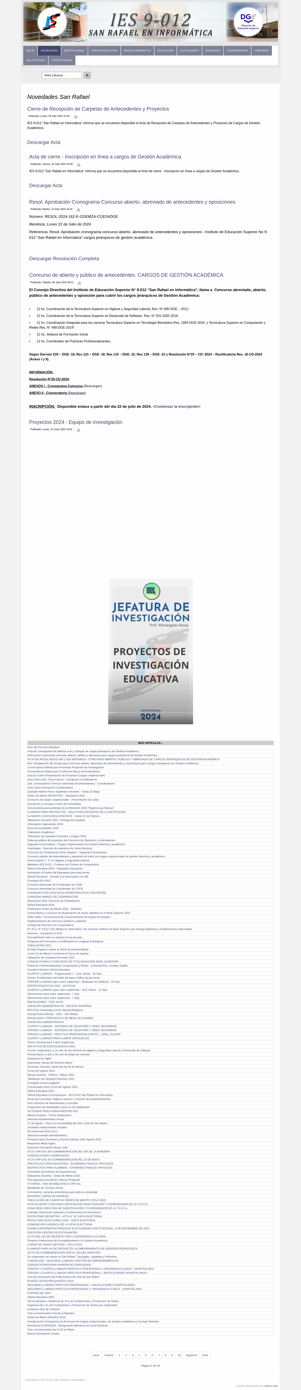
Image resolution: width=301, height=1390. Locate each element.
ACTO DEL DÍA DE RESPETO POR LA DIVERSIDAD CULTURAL (67, 1236)
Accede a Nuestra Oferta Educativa (48, 969)
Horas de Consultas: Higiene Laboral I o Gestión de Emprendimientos (69, 1099)
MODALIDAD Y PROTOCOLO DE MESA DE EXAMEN (60, 1018)
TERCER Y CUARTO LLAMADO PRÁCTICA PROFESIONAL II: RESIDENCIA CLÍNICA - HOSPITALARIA (90, 1268)
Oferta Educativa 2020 (40, 1297)
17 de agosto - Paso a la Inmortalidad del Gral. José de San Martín (67, 1123)
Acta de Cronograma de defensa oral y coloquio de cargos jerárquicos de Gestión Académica (83, 751)
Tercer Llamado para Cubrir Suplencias (50, 1042)
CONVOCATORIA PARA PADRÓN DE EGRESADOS (59, 1264)
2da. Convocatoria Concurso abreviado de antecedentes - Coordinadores (71, 783)
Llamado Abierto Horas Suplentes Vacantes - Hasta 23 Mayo (63, 791)
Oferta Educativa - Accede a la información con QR (58, 876)
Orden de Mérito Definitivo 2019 (46, 1317)
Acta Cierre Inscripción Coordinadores (50, 787)
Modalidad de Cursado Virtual (45, 1187)
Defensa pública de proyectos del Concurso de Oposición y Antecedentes (71, 840)
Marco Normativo (137, 50)
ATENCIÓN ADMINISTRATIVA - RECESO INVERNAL (59, 1005)
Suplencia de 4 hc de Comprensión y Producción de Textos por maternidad (72, 1305)
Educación (165, 50)
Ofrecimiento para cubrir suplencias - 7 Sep (53, 993)
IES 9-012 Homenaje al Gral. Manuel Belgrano (55, 1010)
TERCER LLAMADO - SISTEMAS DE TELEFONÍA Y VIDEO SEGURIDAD (72, 1030)
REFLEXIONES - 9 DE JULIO (45, 1001)
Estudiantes (189, 50)
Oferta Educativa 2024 (40, 904)
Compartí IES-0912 (39, 880)
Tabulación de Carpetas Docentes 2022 (51, 957)
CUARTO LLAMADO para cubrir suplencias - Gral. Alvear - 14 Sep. (67, 989)
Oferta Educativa (104, 50)
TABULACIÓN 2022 (39, 945)
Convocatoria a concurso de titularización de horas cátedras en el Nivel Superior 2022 (78, 912)
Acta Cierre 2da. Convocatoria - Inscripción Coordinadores (62, 779)
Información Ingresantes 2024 (45, 824)
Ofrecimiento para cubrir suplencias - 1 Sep (53, 997)
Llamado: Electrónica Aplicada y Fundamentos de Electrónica (64, 1212)
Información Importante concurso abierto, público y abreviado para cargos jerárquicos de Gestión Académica (92, 755)
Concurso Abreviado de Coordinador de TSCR (55, 888)
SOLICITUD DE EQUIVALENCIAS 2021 (51, 1046)
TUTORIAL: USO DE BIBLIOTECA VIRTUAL (54, 1183)
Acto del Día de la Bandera (43, 747)
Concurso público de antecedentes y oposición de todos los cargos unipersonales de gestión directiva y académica (96, 856)
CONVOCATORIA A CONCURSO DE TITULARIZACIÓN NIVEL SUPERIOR (72, 961)
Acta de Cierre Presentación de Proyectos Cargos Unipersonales (66, 775)
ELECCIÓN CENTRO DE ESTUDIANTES (52, 1232)
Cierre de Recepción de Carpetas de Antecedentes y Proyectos (98, 109)
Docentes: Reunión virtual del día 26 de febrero (55, 1066)
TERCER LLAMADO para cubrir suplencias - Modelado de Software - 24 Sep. (73, 981)
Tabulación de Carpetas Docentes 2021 (51, 1078)
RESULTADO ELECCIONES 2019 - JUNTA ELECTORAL (61, 1220)
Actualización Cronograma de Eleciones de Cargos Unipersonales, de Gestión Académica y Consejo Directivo (93, 1321)
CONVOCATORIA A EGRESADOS (48, 1155)
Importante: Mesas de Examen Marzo (49, 1062)
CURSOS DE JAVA (39, 1293)
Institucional (74, 50)
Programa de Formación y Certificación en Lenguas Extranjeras (65, 941)
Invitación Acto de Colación (43, 1309)
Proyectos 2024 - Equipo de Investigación (76, 422)
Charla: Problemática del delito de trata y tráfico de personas (63, 977)
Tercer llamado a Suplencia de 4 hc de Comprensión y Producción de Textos (73, 1301)
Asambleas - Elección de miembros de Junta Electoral (59, 848)
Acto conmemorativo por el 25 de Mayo (50, 1329)
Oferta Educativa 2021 (40, 1090)
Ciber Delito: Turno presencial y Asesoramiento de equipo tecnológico (69, 916)
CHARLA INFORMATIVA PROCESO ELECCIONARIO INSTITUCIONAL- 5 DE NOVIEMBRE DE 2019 (88, 1228)
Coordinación (237, 50)
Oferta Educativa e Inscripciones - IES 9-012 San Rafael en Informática (70, 1094)
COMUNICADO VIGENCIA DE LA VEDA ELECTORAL (60, 1224)
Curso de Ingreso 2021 (41, 1070)
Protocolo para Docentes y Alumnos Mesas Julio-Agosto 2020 (64, 1139)
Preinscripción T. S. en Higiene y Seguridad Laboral (58, 860)
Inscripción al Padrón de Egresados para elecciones (58, 872)
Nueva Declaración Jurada (43, 1333)
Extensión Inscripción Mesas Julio (47, 1147)
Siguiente (191, 1355)
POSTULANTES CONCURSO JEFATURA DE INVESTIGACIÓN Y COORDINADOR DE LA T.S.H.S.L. (88, 1204)
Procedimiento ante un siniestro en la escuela (54, 937)
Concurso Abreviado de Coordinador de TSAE (54, 884)
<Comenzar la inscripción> (177, 406)
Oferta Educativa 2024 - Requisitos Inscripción (55, 868)
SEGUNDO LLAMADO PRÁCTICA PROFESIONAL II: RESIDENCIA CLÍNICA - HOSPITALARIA (84, 1288)
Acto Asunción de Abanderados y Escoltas (52, 1103)
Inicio (30, 50)
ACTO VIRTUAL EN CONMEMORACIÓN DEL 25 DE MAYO (63, 1159)
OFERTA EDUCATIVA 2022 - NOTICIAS (51, 985)
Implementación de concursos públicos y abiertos (56, 920)
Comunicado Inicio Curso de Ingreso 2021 (52, 1086)
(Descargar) (92, 386)
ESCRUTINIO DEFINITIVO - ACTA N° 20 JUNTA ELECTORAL (64, 1216)
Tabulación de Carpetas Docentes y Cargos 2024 (56, 836)
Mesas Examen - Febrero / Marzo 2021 (50, 1074)
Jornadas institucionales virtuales (47, 1127)
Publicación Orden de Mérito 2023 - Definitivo (54, 908)
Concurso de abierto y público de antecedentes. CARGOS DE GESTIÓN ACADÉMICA (126, 275)
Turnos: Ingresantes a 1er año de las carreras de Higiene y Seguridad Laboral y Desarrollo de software (88, 1050)
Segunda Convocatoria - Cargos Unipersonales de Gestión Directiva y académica (76, 844)
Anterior (109, 1355)
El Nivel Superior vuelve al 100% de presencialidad (58, 949)
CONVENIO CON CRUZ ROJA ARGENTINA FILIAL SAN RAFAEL (67, 892)
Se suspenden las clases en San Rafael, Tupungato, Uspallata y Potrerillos (72, 1256)
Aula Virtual (35, 60)
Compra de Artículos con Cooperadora (50, 925)
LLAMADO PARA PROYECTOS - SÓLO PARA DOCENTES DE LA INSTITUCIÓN (76, 811)
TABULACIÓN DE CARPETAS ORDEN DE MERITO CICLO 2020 (66, 1200)
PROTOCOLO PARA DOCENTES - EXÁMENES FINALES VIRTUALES (70, 1163)
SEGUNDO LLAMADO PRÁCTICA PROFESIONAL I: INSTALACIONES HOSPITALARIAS (81, 1284)
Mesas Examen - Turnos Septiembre (49, 1115)
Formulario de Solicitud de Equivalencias (51, 1171)
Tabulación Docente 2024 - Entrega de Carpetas (56, 820)
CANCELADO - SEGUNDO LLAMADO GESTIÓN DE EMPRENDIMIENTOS (72, 1260)
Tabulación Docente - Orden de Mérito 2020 (53, 1175)
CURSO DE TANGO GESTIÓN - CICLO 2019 (54, 1244)
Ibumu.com (271, 1385)
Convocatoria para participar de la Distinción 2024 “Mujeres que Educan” (70, 807)
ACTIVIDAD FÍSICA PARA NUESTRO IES (52, 1111)
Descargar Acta (43, 142)
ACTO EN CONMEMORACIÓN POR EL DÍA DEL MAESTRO (64, 1252)
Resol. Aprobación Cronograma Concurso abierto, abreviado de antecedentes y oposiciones (132, 202)
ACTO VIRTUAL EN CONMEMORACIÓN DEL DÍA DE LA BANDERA (68, 1151)
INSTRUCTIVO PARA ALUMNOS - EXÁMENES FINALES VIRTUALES (69, 1167)
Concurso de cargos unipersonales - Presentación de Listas (63, 799)
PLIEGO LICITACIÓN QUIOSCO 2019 (50, 1280)
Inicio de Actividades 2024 (43, 828)
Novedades (49, 50)
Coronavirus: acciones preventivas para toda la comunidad (62, 1192)
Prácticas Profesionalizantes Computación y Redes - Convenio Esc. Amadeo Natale (77, 965)
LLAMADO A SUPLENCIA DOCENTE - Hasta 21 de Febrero (63, 816)
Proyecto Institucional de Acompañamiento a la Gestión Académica (67, 1240)
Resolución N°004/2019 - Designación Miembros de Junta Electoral (67, 1325)
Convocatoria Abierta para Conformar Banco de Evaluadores (63, 771)
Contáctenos (62, 60)
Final (205, 1355)
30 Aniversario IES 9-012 (42, 1131)
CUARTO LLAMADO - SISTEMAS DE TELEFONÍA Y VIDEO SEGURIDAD (72, 1026)
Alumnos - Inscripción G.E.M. (44, 933)
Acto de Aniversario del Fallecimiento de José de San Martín (63, 1276)
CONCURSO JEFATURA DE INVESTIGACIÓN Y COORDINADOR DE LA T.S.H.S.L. (78, 1208)
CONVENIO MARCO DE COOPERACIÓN (52, 896)
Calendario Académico (40, 832)
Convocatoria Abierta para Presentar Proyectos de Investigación (65, 767)
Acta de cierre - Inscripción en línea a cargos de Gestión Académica (105, 156)
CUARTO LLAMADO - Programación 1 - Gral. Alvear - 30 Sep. (64, 973)
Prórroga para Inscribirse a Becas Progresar (53, 1179)
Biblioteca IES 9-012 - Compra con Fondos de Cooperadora (63, 864)
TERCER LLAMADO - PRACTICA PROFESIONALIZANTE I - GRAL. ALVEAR (73, 1034)
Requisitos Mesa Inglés (41, 1143)
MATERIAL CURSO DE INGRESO (48, 1196)
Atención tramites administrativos (47, 1135)
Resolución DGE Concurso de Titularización (53, 900)
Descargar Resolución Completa (64, 258)
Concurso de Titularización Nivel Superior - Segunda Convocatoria (67, 852)
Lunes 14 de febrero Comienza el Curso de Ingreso (58, 953)
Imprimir (75, 116)
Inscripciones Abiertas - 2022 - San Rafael (52, 1014)
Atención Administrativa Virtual (45, 1119)
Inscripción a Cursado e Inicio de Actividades (54, 803)
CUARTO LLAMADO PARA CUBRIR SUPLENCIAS (58, 1038)
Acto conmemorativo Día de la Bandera (51, 1313)
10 (179, 1355)
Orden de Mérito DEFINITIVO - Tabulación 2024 (56, 795)
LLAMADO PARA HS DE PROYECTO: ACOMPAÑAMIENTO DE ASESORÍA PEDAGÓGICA (82, 1248)
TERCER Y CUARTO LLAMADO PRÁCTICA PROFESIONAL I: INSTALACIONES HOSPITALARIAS (87, 1272)
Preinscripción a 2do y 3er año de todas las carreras (58, 1054)
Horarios (262, 50)
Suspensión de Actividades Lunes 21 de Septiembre (58, 1107)
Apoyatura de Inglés (39, 1058)
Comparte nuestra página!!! (43, 1082)
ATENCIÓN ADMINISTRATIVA (45, 1022)
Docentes (212, 50)
